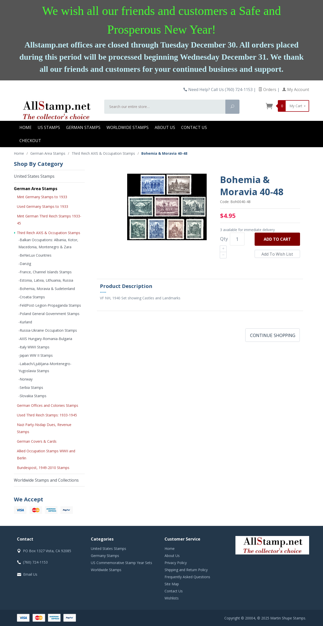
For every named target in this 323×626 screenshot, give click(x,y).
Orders (267, 89)
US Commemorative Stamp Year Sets (121, 562)
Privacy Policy (176, 562)
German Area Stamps (35, 188)
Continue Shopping (272, 335)
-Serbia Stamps (30, 387)
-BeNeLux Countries (34, 255)
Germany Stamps (105, 555)
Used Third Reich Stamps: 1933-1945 (47, 415)
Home (25, 127)
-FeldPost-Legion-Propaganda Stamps (49, 305)
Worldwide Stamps (127, 127)
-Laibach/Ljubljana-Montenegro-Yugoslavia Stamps (44, 367)
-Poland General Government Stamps (48, 313)
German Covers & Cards (37, 441)
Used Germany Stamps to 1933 (42, 206)
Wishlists (172, 598)
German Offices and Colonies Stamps (47, 405)
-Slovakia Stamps (32, 395)
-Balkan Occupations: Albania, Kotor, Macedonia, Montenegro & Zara (48, 243)
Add (277, 239)
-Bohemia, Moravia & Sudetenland (46, 288)
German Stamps (83, 127)
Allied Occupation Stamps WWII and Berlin (46, 454)
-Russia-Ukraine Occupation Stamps (47, 330)
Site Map (172, 584)
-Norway (25, 379)
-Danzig (24, 263)
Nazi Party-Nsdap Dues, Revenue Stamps (44, 428)
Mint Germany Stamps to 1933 (42, 196)
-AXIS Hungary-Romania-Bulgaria (45, 338)
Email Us (30, 574)
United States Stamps (34, 176)
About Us (165, 127)
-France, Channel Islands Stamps (45, 272)
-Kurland (25, 322)
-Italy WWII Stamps (33, 347)
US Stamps (49, 127)
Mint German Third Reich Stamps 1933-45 (49, 220)
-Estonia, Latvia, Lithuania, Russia (45, 280)
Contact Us (194, 127)
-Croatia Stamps (31, 297)
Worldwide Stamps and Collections (46, 480)
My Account (295, 89)
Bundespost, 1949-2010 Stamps (43, 467)
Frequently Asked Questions (187, 576)
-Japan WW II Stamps (35, 355)
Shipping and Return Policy (186, 569)
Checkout (30, 140)
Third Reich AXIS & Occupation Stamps (48, 232)
